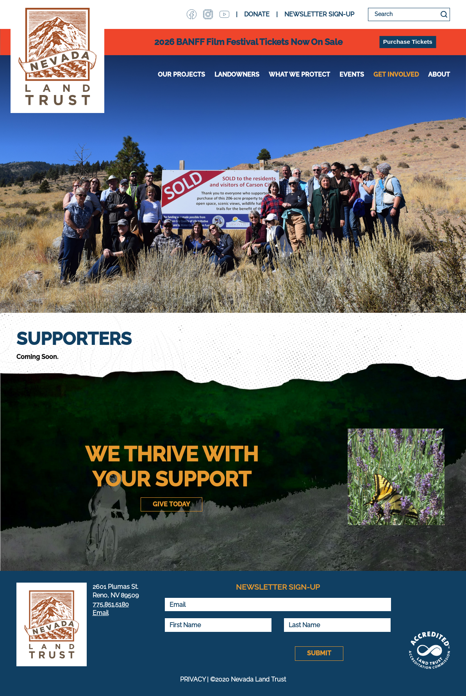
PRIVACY (192, 679)
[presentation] (223, 654)
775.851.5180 (111, 604)
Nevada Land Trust (57, 56)
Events (351, 74)
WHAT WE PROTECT (299, 74)
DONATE (257, 14)
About (439, 74)
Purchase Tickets (407, 41)
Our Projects (181, 74)
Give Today (171, 504)
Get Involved (396, 74)
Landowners (236, 74)
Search (444, 14)
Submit (319, 653)
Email (101, 613)
